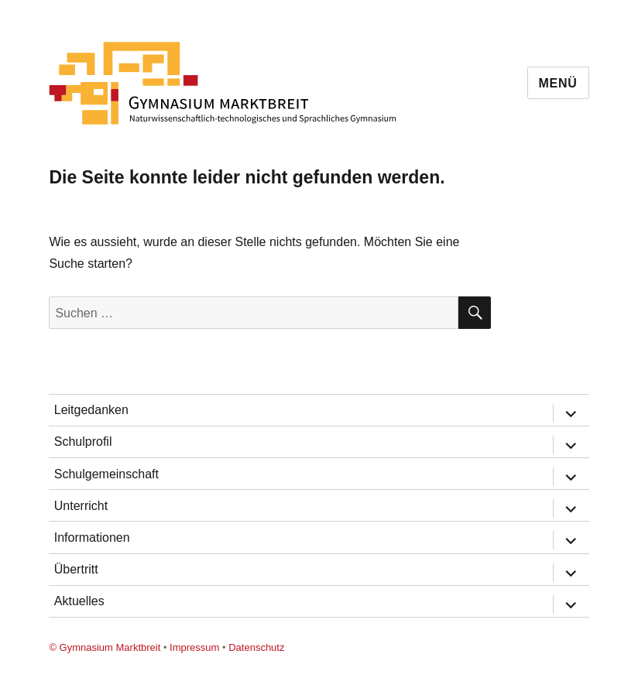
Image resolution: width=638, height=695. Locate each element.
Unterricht (81, 505)
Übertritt (76, 569)
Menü (558, 83)
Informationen (92, 537)
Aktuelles (79, 601)
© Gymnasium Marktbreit (104, 647)
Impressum (194, 647)
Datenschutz (256, 647)
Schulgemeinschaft (106, 474)
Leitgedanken (91, 409)
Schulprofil (83, 441)
